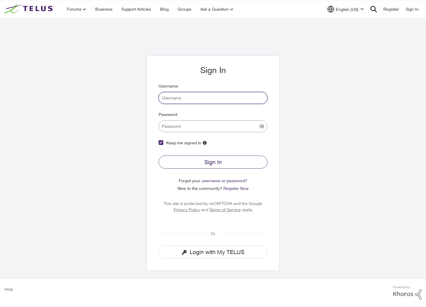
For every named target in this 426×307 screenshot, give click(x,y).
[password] (213, 126)
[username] (213, 98)
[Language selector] (346, 9)
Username (168, 85)
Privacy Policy (187, 209)
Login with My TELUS (213, 252)
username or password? (224, 180)
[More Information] (205, 143)
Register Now (236, 188)
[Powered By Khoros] (407, 293)
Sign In (213, 162)
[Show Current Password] (261, 126)
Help (8, 289)
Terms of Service (225, 209)
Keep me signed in (183, 142)
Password (168, 114)
